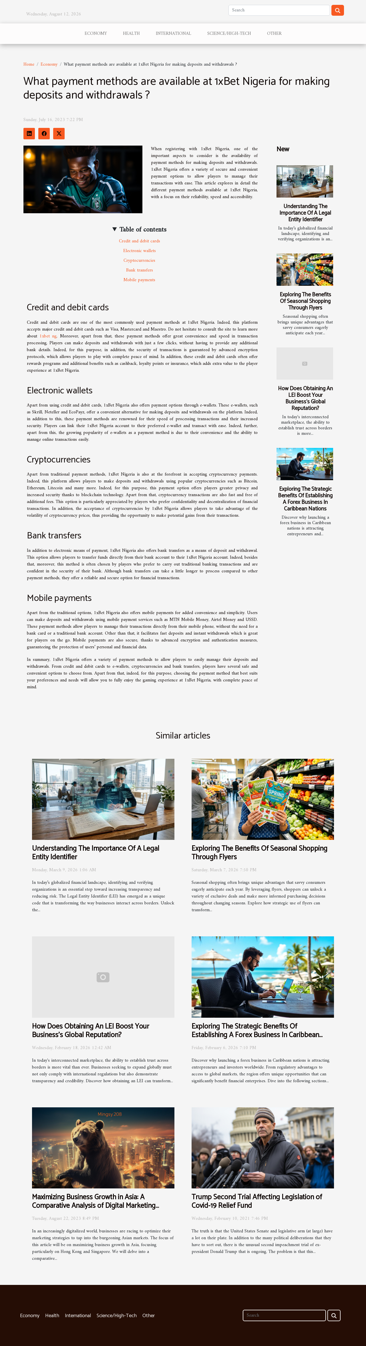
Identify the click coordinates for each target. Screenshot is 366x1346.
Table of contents (143, 230)
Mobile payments (139, 280)
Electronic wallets (139, 251)
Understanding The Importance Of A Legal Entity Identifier (305, 213)
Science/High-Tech (229, 34)
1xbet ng (48, 336)
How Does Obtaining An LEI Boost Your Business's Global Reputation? (305, 398)
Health (131, 34)
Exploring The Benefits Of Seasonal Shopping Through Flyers (305, 301)
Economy (96, 34)
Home (28, 65)
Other (274, 34)
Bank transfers (139, 270)
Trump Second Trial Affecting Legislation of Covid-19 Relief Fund (257, 1201)
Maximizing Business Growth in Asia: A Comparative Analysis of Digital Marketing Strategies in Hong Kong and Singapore (94, 1205)
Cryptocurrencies (139, 261)
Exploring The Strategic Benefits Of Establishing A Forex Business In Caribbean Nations (305, 499)
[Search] (279, 10)
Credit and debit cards (139, 241)
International (173, 34)
